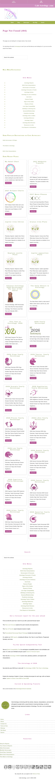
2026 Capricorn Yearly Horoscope (15, 480)
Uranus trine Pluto (38, 222)
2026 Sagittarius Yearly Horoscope (40, 387)
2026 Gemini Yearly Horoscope (40, 451)
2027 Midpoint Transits (39, 162)
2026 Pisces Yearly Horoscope (15, 418)
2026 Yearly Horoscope (39, 322)
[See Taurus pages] (9, 769)
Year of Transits (9, 629)
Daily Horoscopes (5, 748)
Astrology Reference (29, 118)
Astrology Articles (29, 92)
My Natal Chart (12, 161)
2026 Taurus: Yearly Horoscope (40, 355)
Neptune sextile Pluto (15, 253)
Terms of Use (4, 726)
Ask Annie (29, 96)
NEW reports (14, 637)
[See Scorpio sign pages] (33, 769)
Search (2, 732)
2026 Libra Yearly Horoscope (40, 418)
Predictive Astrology (29, 113)
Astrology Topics (29, 120)
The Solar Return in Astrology (40, 286)
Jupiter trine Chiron (14, 222)
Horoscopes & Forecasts (29, 87)
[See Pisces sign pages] (49, 769)
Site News (3, 730)
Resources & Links (29, 125)
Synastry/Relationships (29, 111)
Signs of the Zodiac (29, 101)
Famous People (29, 99)
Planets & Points (29, 104)
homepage (17, 46)
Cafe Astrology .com (10, 13)
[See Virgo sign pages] (25, 769)
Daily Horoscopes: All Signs (10, 140)
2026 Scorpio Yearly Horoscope (15, 387)
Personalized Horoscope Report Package (16, 633)
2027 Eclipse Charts (14, 190)
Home (2, 719)
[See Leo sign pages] (21, 769)
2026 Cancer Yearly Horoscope (40, 481)
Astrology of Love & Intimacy (29, 94)
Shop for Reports (4, 743)
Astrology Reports (29, 82)
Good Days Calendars (6, 752)
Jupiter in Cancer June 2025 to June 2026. (17, 678)
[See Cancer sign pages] (17, 769)
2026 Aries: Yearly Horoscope (15, 511)
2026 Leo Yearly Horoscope (15, 449)
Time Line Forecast (10, 624)
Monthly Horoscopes (5, 750)
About (2, 721)
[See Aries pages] (5, 769)
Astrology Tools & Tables (29, 115)
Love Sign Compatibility (29, 106)
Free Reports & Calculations (29, 127)
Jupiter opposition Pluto (40, 253)
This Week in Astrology (9, 145)
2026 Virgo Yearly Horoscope (15, 355)
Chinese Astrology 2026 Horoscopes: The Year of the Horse (15, 288)
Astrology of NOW (15, 655)
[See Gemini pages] (14, 769)
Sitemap (2, 728)
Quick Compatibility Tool (13, 649)
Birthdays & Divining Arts (28, 108)
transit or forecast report (33, 651)
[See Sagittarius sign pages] (37, 769)
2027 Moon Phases (38, 194)
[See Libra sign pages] (29, 769)
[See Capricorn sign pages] (41, 769)
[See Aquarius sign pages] (45, 769)
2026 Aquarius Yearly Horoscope (40, 512)
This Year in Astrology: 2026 (15, 322)
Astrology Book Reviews (29, 122)
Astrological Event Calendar (23, 688)
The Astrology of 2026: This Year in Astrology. (36, 668)
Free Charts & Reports (6, 745)
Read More (8, 183)
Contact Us (3, 723)
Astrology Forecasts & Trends (29, 89)
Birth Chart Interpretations (29, 85)
